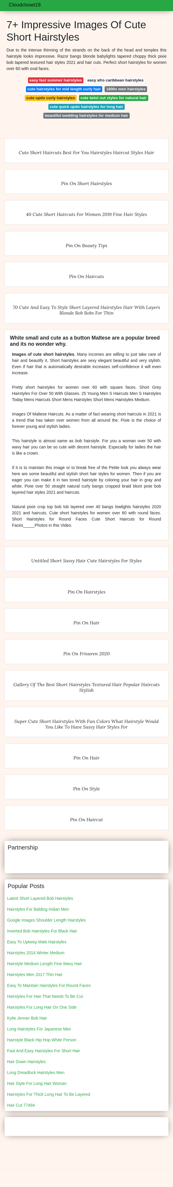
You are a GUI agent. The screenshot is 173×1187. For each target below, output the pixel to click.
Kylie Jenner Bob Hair (27, 1018)
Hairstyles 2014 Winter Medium (36, 952)
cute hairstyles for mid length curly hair (64, 89)
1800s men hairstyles (126, 89)
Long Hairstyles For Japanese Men (39, 1029)
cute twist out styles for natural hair (113, 98)
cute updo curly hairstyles (51, 98)
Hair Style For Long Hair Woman (37, 1083)
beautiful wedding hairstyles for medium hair (86, 115)
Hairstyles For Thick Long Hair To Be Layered (48, 1094)
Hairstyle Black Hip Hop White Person (41, 1040)
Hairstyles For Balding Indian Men (38, 909)
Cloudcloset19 (25, 5)
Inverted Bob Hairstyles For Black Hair (42, 931)
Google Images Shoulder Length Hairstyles (46, 920)
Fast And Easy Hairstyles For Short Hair (43, 1050)
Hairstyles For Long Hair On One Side (42, 1007)
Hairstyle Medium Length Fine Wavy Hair (44, 963)
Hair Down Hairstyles (26, 1061)
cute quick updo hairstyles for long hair (86, 106)
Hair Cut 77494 (21, 1105)
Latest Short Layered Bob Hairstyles (40, 898)
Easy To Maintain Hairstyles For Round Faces (49, 985)
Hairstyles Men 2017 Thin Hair (34, 974)
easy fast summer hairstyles (55, 80)
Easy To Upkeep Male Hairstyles (36, 942)
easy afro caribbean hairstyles (115, 80)
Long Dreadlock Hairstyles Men (36, 1072)
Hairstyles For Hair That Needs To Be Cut (45, 996)
